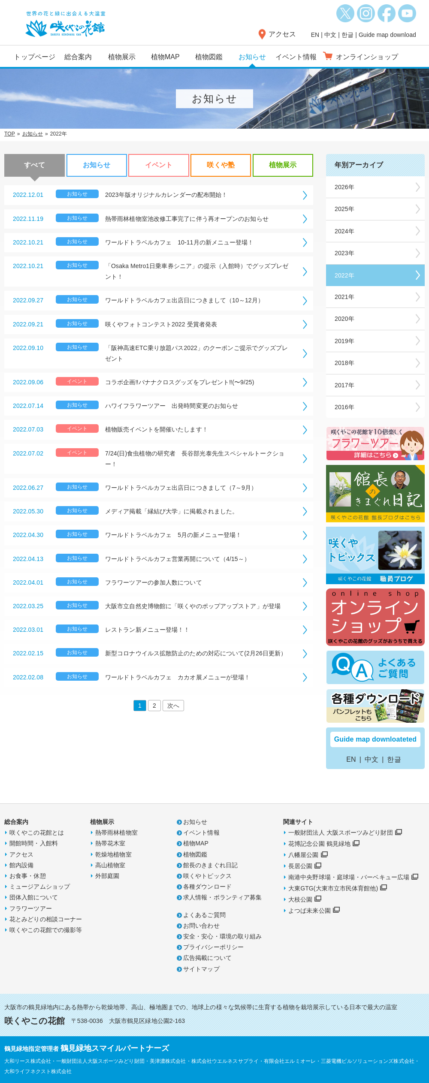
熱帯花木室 (110, 843)
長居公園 (300, 866)
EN (315, 34)
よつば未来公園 (309, 910)
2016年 (344, 407)
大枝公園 (300, 899)
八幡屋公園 (303, 854)
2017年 (344, 385)
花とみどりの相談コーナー (45, 919)
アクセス (282, 34)
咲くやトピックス (207, 875)
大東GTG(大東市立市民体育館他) (333, 888)
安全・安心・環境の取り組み (222, 936)
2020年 (344, 318)
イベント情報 (296, 56)
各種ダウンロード (207, 886)
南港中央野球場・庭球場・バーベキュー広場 (348, 877)
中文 (330, 34)
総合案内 (78, 56)
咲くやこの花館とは (36, 832)
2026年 (344, 187)
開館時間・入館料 (33, 843)
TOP (9, 134)
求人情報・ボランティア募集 (222, 897)
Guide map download (387, 34)
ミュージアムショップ (39, 886)
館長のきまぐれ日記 (210, 865)
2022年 (344, 275)
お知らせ (252, 56)
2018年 (344, 362)
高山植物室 (110, 865)
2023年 (344, 253)
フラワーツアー (30, 908)
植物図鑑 (209, 56)
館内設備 (21, 865)
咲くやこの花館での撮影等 (45, 929)
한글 (347, 34)
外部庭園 (107, 875)
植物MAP (165, 56)
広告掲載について (207, 957)
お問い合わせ (201, 925)
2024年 (344, 231)
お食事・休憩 (27, 875)
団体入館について (33, 897)
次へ (173, 705)
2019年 (344, 341)
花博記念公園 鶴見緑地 (319, 843)
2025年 (344, 208)
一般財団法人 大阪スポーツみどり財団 (340, 832)
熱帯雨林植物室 (116, 832)
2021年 (344, 296)
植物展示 (122, 56)
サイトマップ (201, 968)
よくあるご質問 (204, 914)
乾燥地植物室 (113, 854)
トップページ (34, 56)
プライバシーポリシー (213, 947)
